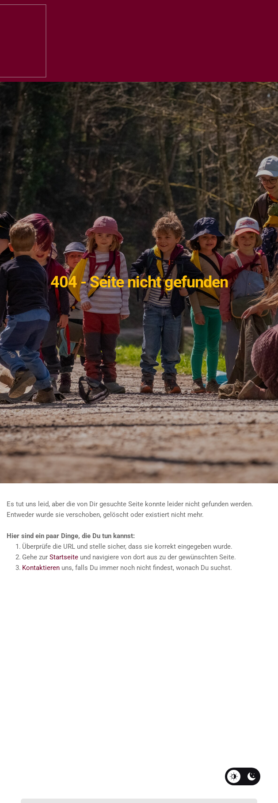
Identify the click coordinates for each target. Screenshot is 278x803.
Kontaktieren (41, 568)
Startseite (64, 557)
